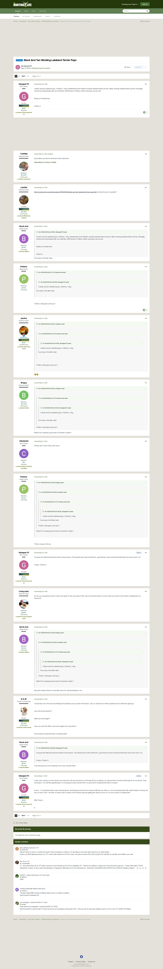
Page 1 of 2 (36, 76)
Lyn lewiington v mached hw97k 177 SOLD (33, 902)
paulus (24, 318)
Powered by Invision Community (81, 966)
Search (47, 16)
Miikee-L (24, 877)
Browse (17, 12)
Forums (16, 16)
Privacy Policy (81, 961)
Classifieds (42, 11)
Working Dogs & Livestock (41, 68)
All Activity (26, 16)
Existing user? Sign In (130, 4)
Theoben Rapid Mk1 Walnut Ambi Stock (32, 888)
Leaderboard (37, 16)
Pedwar (23, 266)
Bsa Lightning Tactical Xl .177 (29, 848)
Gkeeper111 (27, 66)
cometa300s (26, 863)
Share (127, 67)
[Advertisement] (81, 40)
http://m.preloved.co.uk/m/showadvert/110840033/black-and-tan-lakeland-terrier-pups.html (65, 192)
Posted (40, 84)
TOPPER (24, 154)
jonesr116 (25, 850)
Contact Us (91, 961)
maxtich (24, 891)
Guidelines (57, 16)
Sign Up (145, 4)
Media (26, 11)
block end (23, 226)
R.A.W (24, 699)
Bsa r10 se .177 (24, 861)
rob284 (23, 187)
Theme (71, 961)
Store (33, 11)
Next (23, 76)
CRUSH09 (23, 441)
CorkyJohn (24, 591)
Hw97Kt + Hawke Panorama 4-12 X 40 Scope (34, 875)
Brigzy (24, 383)
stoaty (24, 904)
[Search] (134, 11)
